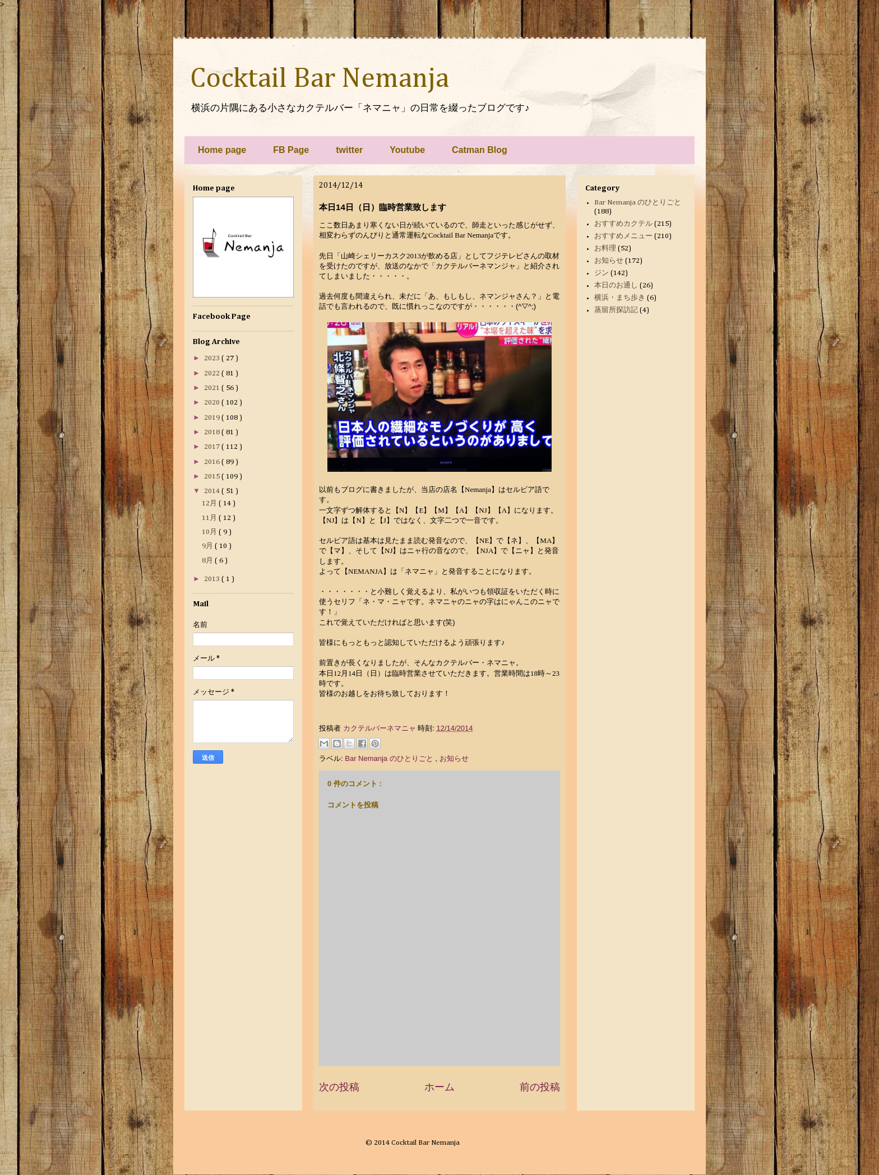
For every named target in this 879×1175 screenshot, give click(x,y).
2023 (212, 358)
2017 (212, 447)
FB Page (291, 150)
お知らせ (454, 758)
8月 (208, 560)
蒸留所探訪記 (616, 310)
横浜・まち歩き (619, 297)
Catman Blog (479, 150)
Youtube (407, 150)
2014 (212, 491)
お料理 (605, 248)
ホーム (439, 1087)
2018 (212, 432)
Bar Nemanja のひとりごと (390, 758)
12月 (210, 503)
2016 (212, 462)
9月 (208, 546)
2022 (212, 373)
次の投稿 (339, 1087)
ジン (601, 273)
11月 (210, 518)
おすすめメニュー (623, 236)
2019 (212, 417)
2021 (212, 388)
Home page (222, 150)
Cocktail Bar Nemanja (319, 79)
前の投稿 (540, 1087)
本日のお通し (616, 285)
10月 (210, 532)
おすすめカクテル (623, 223)
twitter (349, 150)
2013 (212, 579)
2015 (212, 476)
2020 (212, 402)
